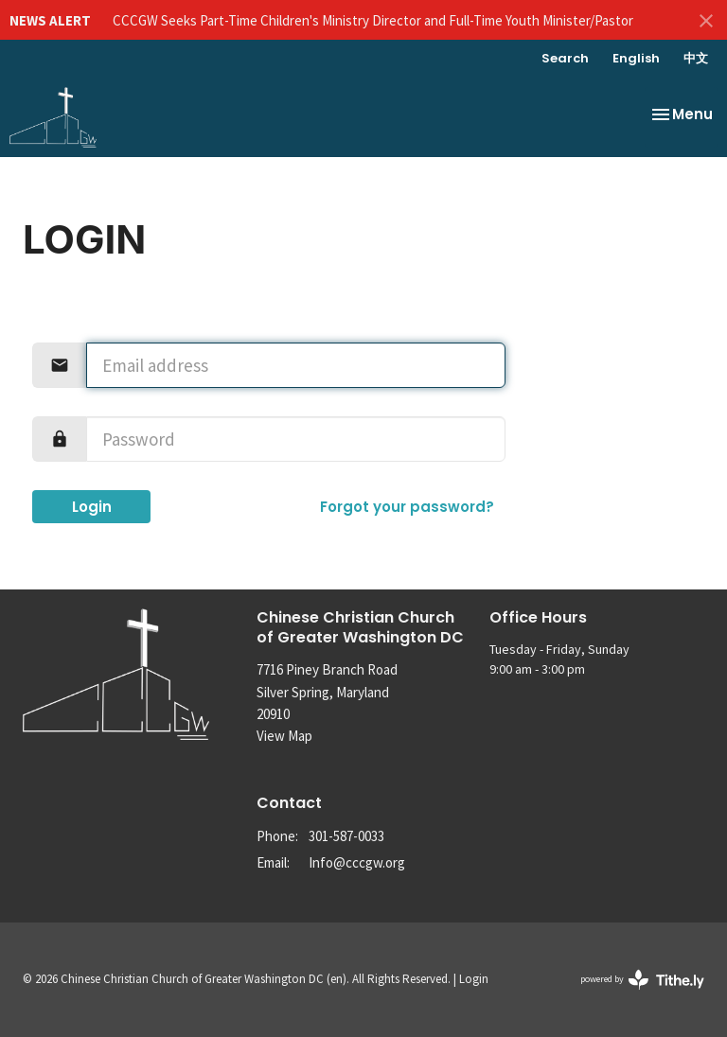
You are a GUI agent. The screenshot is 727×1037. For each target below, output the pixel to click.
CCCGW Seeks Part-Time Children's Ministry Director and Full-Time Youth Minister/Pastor (373, 20)
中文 (695, 58)
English (636, 58)
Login (92, 507)
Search (565, 58)
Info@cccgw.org (357, 862)
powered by (642, 979)
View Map (284, 736)
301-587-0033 (346, 836)
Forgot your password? (407, 507)
